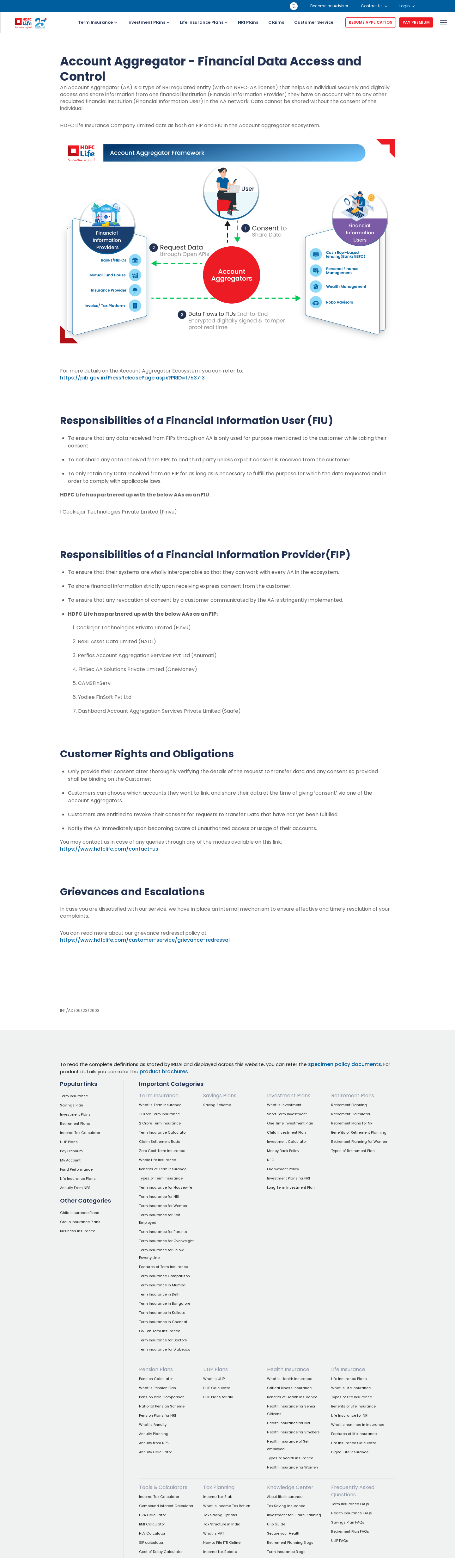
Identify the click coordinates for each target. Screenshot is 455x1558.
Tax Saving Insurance (286, 1505)
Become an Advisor (329, 6)
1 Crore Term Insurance (159, 1114)
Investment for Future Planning (294, 1515)
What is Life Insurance (351, 1387)
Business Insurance (77, 1231)
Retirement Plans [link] (352, 1095)
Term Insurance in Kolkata (162, 1312)
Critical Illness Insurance (289, 1387)
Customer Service (313, 22)
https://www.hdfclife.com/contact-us (109, 849)
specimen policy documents (344, 1064)
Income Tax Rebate (220, 1551)
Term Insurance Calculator (163, 1132)
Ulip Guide (276, 1524)
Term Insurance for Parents (163, 1231)
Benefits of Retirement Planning (358, 1132)
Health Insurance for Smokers (293, 1432)
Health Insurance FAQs (351, 1513)
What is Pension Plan (157, 1387)
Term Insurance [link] (159, 1095)
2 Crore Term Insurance (160, 1123)
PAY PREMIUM (416, 22)
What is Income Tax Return (226, 1505)
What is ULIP (214, 1378)
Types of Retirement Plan (353, 1150)
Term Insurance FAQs (350, 1503)
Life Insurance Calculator (353, 1442)
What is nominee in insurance (357, 1424)
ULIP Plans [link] (215, 1369)
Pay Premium (71, 1151)
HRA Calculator (152, 1515)
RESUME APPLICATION (370, 22)
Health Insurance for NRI (288, 1423)
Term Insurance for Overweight (166, 1240)
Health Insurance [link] (288, 1369)
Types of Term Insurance (161, 1178)
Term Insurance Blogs (286, 1551)
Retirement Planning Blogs (290, 1542)
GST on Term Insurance (159, 1330)
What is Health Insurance (289, 1378)
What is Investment (284, 1104)
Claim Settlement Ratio (159, 1141)
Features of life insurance (354, 1433)
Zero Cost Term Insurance (162, 1150)
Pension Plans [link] (156, 1369)
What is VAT (213, 1533)
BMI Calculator (152, 1524)
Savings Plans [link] (219, 1095)
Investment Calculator (287, 1141)
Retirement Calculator (350, 1114)
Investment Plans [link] (288, 1095)
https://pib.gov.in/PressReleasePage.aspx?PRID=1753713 (132, 377)
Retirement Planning (349, 1104)
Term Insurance (97, 22)
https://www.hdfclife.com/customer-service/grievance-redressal (145, 940)
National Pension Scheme (162, 1406)
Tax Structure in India (221, 1524)
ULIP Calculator (216, 1387)
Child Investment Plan (286, 1132)
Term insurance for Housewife (165, 1187)
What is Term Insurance (160, 1104)
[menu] (442, 22)
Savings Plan (71, 1105)
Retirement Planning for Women (359, 1141)
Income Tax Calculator (80, 1132)
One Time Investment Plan (290, 1123)
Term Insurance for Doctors (163, 1340)
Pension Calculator (156, 1378)
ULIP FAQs (339, 1540)
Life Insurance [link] (348, 1369)
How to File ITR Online (221, 1542)
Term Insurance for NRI (159, 1196)
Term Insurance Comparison (164, 1275)
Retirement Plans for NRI (352, 1123)
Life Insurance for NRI (349, 1415)
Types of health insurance (290, 1458)
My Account (70, 1160)
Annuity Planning (153, 1433)
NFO (270, 1159)
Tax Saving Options (220, 1515)
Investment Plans (148, 22)
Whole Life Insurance (157, 1159)
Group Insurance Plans (80, 1221)
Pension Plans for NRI (157, 1415)
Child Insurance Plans (79, 1212)
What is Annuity (153, 1424)
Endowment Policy (283, 1169)
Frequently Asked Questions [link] (352, 1491)
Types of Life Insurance (351, 1397)
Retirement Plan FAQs (350, 1531)
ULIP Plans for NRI (218, 1397)
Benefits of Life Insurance (353, 1406)
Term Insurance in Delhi (159, 1294)
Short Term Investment (287, 1114)
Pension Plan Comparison (162, 1397)
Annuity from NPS (154, 1442)
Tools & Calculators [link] (163, 1487)
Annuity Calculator (155, 1452)
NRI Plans (248, 22)
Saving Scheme (217, 1104)
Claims (276, 22)
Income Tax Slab (217, 1496)
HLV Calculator (152, 1533)
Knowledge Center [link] (290, 1487)
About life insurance (284, 1496)
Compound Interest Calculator (166, 1505)
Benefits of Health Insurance (292, 1397)
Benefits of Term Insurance (162, 1169)
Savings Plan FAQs (347, 1522)
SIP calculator (151, 1542)
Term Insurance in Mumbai (162, 1285)
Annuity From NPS (75, 1187)
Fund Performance (76, 1169)
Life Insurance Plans (204, 22)
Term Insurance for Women (163, 1205)
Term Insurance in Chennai (163, 1321)
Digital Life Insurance (349, 1452)
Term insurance (74, 1096)
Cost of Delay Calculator (161, 1551)
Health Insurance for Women (292, 1467)
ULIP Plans (69, 1141)
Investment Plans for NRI (288, 1178)
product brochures (164, 1071)
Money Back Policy (283, 1150)
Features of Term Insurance (163, 1266)
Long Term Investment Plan (291, 1187)
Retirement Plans (75, 1123)
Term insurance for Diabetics (164, 1349)
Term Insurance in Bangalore (164, 1303)
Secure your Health (283, 1533)
